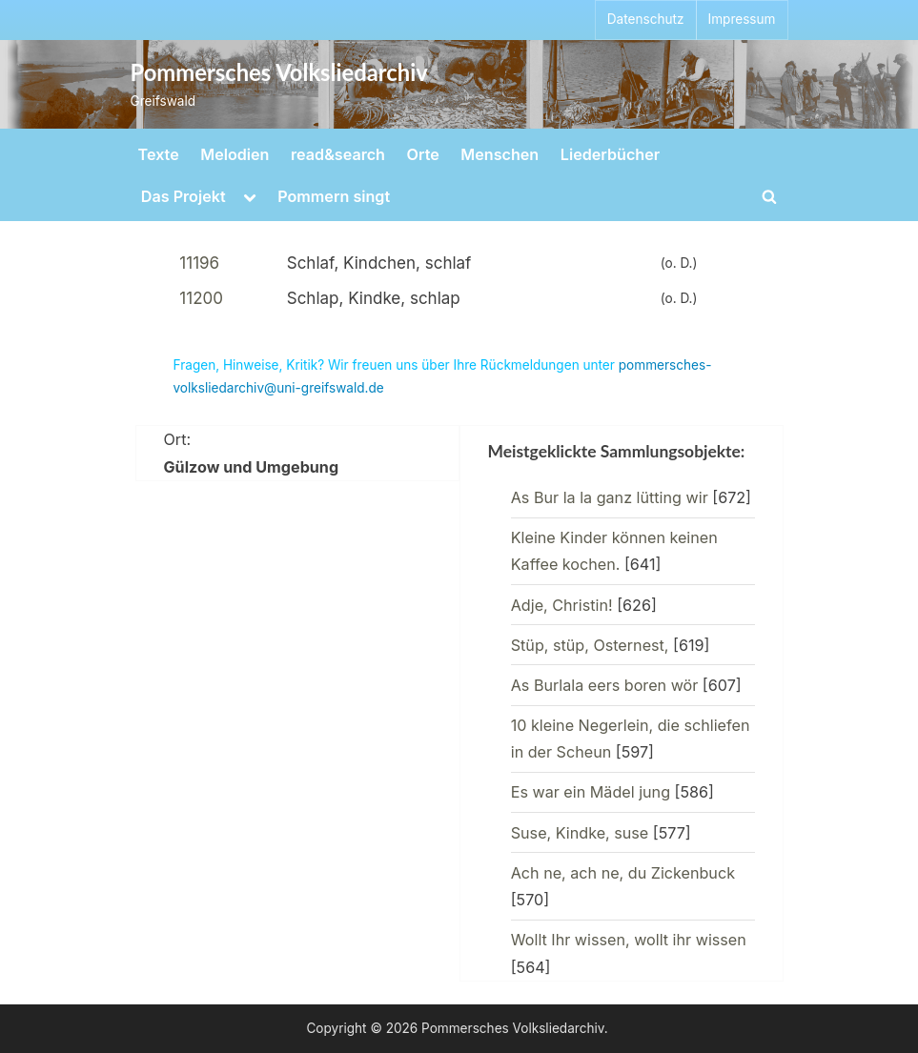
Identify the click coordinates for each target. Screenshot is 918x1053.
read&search (338, 154)
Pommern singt (333, 196)
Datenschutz (645, 19)
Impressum (742, 19)
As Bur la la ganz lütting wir (609, 497)
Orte (423, 154)
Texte (158, 154)
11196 (199, 263)
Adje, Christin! (562, 605)
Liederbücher (610, 154)
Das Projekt (183, 196)
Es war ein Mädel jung (590, 791)
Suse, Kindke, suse (580, 832)
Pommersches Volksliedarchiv (279, 72)
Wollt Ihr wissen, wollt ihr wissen (628, 939)
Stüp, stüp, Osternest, (590, 645)
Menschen (499, 154)
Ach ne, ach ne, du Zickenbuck (623, 872)
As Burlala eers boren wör (605, 685)
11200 (201, 298)
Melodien (234, 154)
